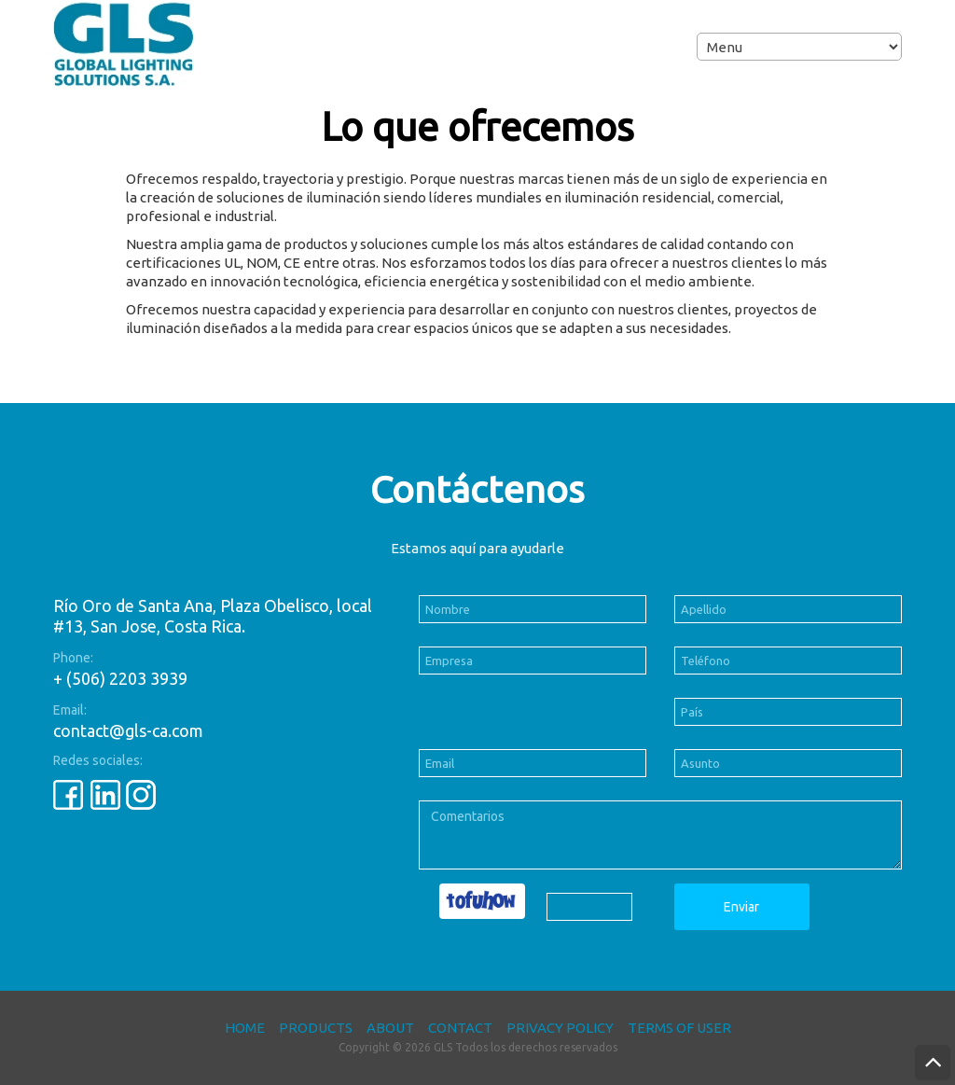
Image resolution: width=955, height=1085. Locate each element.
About (390, 1028)
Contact (460, 1028)
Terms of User (679, 1028)
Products (316, 1028)
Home (245, 1028)
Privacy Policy (560, 1028)
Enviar (741, 906)
